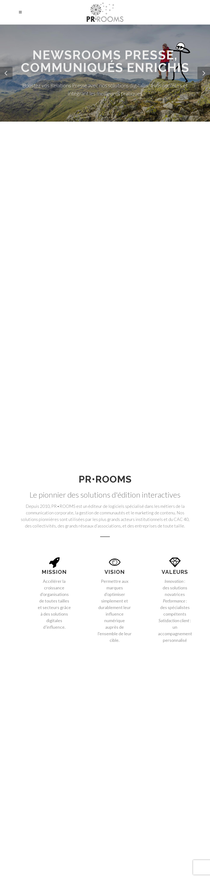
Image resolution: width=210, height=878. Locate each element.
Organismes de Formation (107, 416)
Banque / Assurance (56, 407)
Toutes (27, 407)
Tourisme (117, 407)
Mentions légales (105, 869)
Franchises (30, 416)
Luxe (136, 407)
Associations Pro (160, 407)
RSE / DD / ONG (90, 407)
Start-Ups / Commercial (63, 416)
